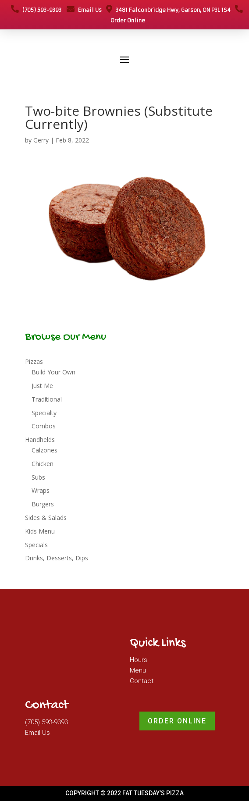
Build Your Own (53, 372)
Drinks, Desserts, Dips (56, 558)
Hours (138, 660)
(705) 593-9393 (36, 10)
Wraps (41, 490)
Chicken (42, 463)
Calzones (44, 450)
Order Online (177, 721)
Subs (38, 477)
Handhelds (40, 439)
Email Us (84, 10)
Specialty (44, 413)
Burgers (43, 504)
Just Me (42, 385)
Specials (36, 545)
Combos (44, 426)
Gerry (41, 140)
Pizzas (34, 361)
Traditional (47, 399)
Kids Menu (40, 531)
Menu (138, 670)
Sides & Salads (46, 517)
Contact (141, 681)
